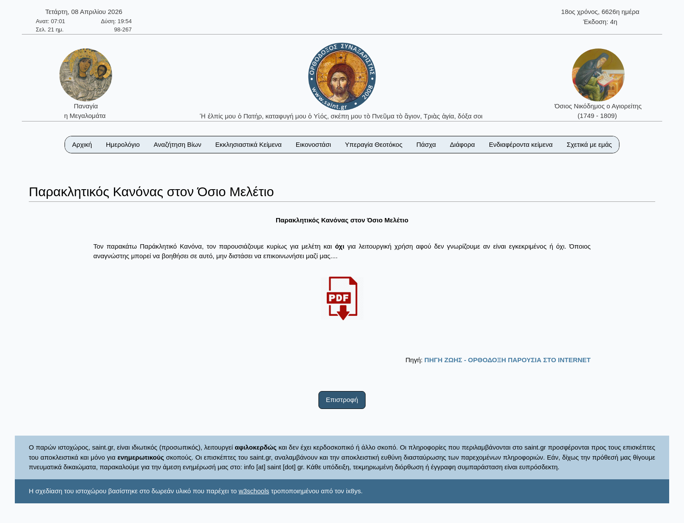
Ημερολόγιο (123, 144)
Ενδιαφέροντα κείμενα (521, 144)
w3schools (254, 491)
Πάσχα (426, 144)
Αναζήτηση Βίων (177, 144)
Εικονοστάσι (313, 144)
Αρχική (82, 144)
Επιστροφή (342, 399)
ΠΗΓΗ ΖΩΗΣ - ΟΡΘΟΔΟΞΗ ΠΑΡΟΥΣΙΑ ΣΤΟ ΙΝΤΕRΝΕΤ (507, 360)
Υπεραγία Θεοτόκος (374, 144)
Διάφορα (462, 144)
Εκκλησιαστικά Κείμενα (248, 144)
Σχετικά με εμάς (589, 144)
